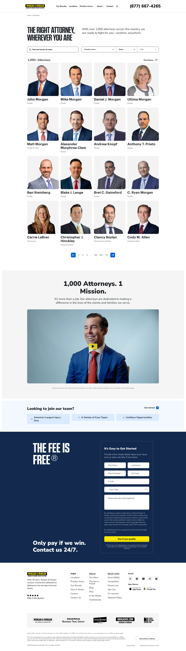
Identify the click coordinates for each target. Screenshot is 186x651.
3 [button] (87, 255)
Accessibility (114, 577)
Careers (74, 593)
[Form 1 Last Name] (138, 465)
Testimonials (95, 600)
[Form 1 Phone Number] (115, 473)
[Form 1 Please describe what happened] (126, 502)
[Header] (35, 6)
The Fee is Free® (94, 582)
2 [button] (83, 255)
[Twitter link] (130, 578)
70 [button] (106, 255)
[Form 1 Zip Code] (138, 473)
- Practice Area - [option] (90, 49)
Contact (110, 6)
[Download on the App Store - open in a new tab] (135, 589)
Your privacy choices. (147, 639)
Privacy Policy (131, 645)
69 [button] (101, 255)
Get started (149, 407)
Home (29, 15)
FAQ (91, 592)
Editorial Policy (115, 598)
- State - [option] (121, 49)
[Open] (117, 6)
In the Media (95, 596)
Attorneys (36, 15)
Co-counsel (113, 593)
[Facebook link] (137, 578)
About (100, 6)
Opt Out (112, 589)
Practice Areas (87, 6)
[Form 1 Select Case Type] (126, 489)
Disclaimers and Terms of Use (149, 645)
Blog (91, 588)
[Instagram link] (150, 578)
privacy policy (111, 532)
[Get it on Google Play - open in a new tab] (150, 589)
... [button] (91, 255)
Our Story (93, 577)
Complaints (113, 581)
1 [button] (79, 255)
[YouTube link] (143, 578)
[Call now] (145, 6)
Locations (73, 6)
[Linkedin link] (156, 578)
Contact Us (76, 598)
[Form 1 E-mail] (126, 481)
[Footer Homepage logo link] (45, 574)
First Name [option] (148, 60)
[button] (113, 49)
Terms (134, 530)
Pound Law (113, 585)
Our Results (61, 6)
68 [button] (95, 255)
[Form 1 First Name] (115, 465)
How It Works (77, 589)
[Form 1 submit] (126, 539)
